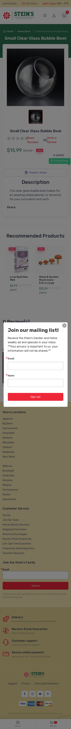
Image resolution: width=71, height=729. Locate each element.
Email (11, 358)
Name (11, 375)
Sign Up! (36, 396)
